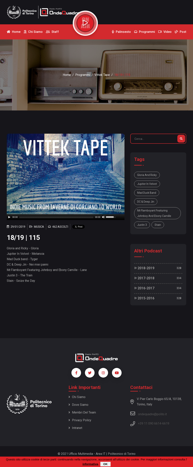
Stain (158, 224)
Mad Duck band (146, 192)
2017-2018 (144, 278)
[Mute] (103, 217)
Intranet (75, 428)
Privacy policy (80, 420)
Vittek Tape (102, 75)
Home (67, 75)
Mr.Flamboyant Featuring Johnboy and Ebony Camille (154, 213)
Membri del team (82, 412)
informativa (90, 464)
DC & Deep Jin (145, 201)
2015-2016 (144, 298)
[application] (65, 217)
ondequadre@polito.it (148, 413)
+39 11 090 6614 (149, 423)
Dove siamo (78, 405)
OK (105, 464)
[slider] (56, 217)
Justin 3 (142, 224)
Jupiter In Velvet (147, 183)
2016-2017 (144, 288)
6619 (165, 423)
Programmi (82, 75)
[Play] (9, 217)
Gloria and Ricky (147, 175)
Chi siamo (77, 397)
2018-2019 (144, 268)
